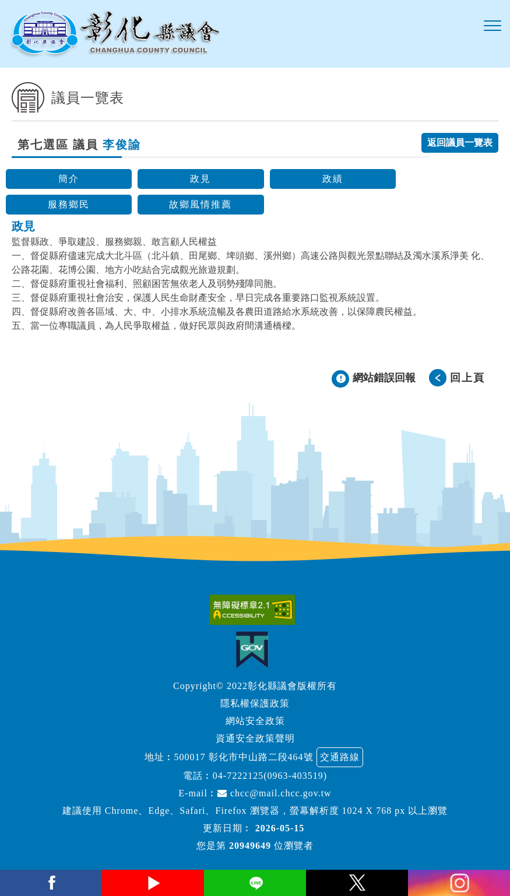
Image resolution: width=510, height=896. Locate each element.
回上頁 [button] (467, 378)
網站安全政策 (255, 721)
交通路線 (340, 757)
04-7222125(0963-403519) (270, 776)
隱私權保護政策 (255, 703)
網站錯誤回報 (384, 378)
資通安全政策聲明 (255, 738)
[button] (492, 26)
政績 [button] (332, 179)
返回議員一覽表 (460, 142)
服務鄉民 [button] (69, 204)
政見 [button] (200, 179)
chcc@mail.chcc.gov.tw (274, 793)
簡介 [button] (68, 179)
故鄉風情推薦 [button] (200, 204)
